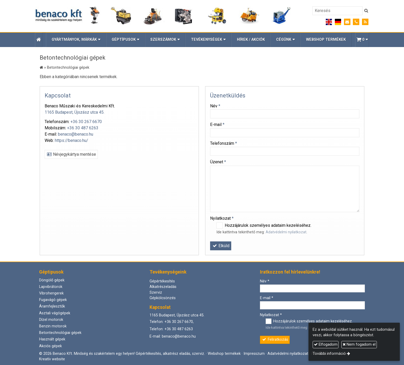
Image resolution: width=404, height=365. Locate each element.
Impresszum (254, 353)
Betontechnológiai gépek (60, 333)
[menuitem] (251, 40)
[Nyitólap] (163, 16)
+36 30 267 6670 (86, 121)
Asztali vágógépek (54, 313)
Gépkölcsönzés (163, 298)
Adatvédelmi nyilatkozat (286, 232)
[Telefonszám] (356, 22)
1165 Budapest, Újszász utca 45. (74, 112)
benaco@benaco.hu (75, 134)
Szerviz (156, 292)
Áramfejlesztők (52, 306)
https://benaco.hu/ (71, 140)
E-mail (217, 124)
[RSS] (365, 22)
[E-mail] (347, 22)
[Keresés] (337, 10)
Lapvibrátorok (50, 287)
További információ (329, 353)
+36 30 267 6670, (179, 322)
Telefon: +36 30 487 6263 (171, 329)
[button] (362, 40)
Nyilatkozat (222, 218)
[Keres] (366, 11)
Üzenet (218, 161)
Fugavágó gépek (53, 300)
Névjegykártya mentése (71, 154)
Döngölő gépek (51, 280)
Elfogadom (325, 344)
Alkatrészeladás (163, 287)
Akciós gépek (50, 346)
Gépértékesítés (162, 281)
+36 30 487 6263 (82, 127)
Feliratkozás (275, 339)
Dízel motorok (51, 319)
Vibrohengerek (51, 293)
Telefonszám (223, 143)
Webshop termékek (224, 353)
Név (215, 105)
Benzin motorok (53, 326)
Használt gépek (52, 339)
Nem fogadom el (359, 344)
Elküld (220, 245)
